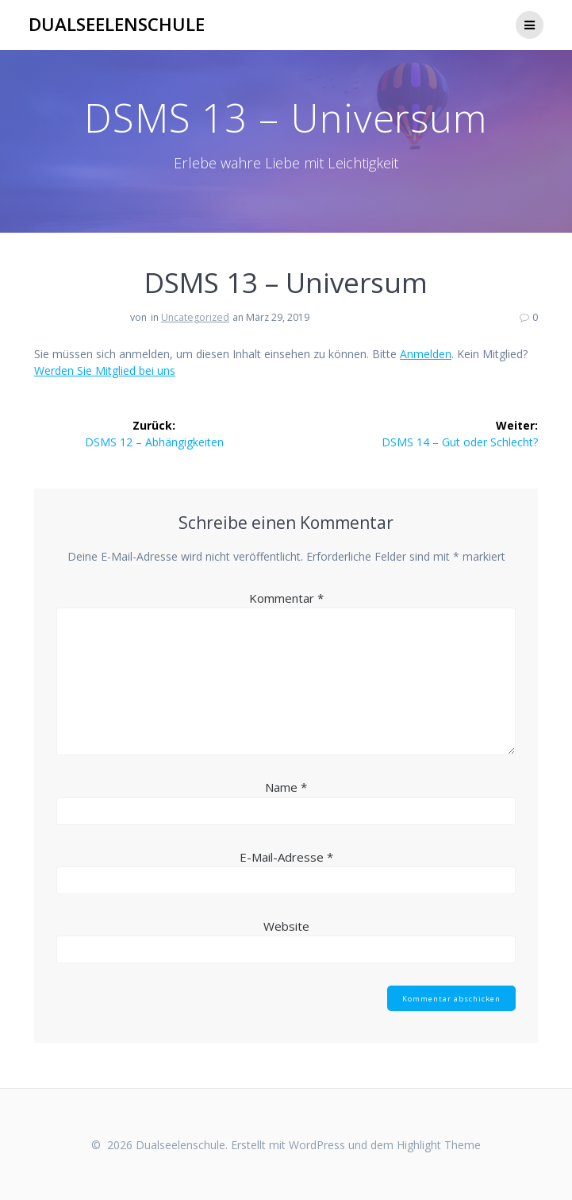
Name (286, 787)
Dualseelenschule (117, 24)
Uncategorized (195, 317)
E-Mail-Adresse (286, 857)
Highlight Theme (439, 1144)
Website (286, 926)
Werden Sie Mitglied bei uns (104, 370)
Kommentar (286, 598)
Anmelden (425, 353)
